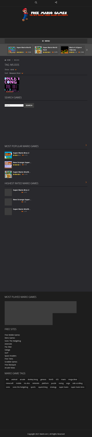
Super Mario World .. (21, 172)
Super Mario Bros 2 (21, 153)
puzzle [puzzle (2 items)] (53, 383)
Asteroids (8, 344)
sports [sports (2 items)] (33, 387)
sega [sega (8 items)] (68, 383)
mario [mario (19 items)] (63, 379)
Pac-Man (8, 347)
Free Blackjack (10, 365)
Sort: (6, 73)
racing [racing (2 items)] (61, 383)
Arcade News (10, 368)
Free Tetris (9, 359)
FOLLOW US (56, 2)
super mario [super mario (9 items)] (63, 387)
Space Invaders (10, 356)
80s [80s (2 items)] (7, 379)
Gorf (6, 353)
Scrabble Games (11, 362)
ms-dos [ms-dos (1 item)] (27, 383)
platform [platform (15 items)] (45, 383)
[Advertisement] (48, 28)
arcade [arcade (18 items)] (22, 379)
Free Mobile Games (12, 335)
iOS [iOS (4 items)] (57, 379)
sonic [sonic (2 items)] (8, 387)
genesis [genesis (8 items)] (43, 379)
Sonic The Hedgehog (13, 341)
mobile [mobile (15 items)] (18, 383)
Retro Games (10, 338)
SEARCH (36, 2)
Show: (7, 69)
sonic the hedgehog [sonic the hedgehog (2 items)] (20, 387)
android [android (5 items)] (14, 379)
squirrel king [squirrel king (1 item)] (42, 387)
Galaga (7, 350)
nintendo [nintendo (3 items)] (35, 383)
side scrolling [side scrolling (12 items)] (77, 383)
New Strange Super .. (22, 162)
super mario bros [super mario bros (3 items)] (77, 387)
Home (8, 60)
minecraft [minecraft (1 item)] (9, 383)
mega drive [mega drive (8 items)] (72, 379)
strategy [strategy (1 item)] (53, 387)
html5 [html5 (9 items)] (51, 379)
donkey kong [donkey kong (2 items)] (33, 379)
